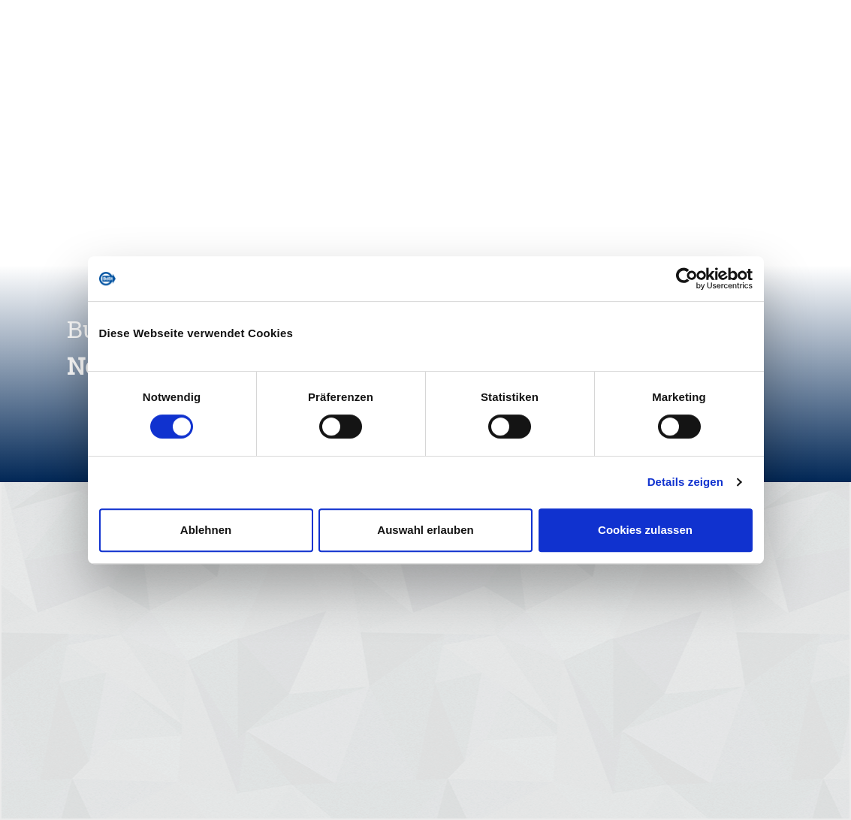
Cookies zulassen (645, 529)
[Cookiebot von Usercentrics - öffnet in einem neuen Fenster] (687, 278)
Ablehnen (205, 529)
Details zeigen (685, 481)
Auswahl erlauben (425, 529)
